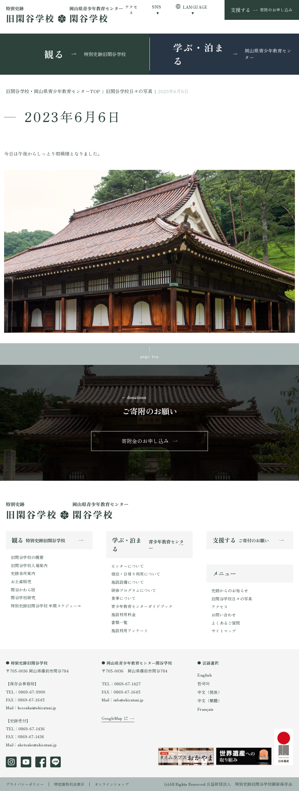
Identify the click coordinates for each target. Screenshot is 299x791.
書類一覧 (119, 622)
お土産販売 (21, 582)
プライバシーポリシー (26, 784)
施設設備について (127, 583)
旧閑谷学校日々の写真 (231, 599)
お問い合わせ (223, 615)
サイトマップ (223, 631)
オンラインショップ (118, 784)
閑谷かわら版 (23, 590)
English (204, 675)
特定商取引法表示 (73, 784)
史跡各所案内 (23, 574)
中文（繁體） (209, 700)
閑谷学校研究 (23, 598)
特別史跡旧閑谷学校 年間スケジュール (46, 606)
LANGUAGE (195, 7)
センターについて (127, 566)
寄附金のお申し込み (145, 441)
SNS (156, 7)
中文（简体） (209, 691)
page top (149, 355)
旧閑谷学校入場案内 (29, 566)
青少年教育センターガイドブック (142, 606)
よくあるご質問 (225, 623)
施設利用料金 (123, 614)
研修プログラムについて (133, 590)
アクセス (131, 9)
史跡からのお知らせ (229, 591)
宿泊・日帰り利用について (135, 574)
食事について (123, 598)
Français (205, 708)
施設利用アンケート (129, 630)
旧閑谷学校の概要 (27, 558)
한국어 (203, 683)
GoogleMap (112, 723)
